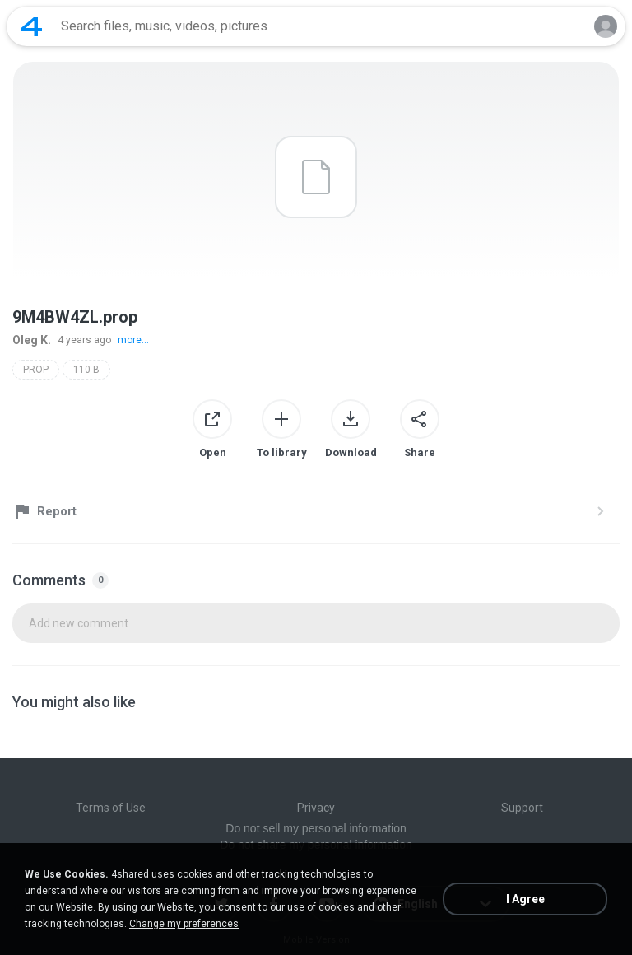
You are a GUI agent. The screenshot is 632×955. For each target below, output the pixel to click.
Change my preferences (184, 923)
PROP (36, 369)
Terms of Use (111, 807)
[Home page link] (31, 26)
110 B (86, 369)
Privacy (316, 807)
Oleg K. (31, 340)
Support (522, 807)
